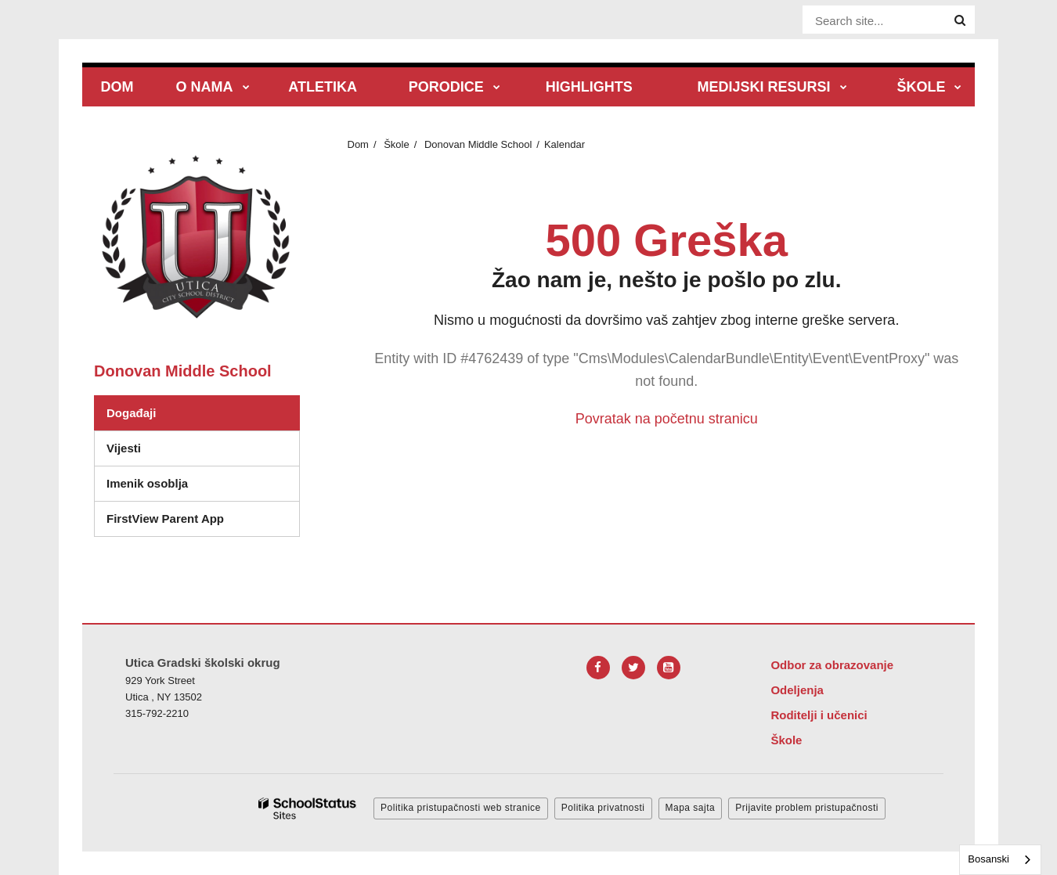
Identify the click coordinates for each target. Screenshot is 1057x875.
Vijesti (123, 448)
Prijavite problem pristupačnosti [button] (806, 807)
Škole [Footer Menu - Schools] (786, 740)
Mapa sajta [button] (691, 807)
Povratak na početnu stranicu (666, 419)
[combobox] (1000, 859)
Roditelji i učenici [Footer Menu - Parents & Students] (818, 715)
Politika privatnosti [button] (603, 807)
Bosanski (988, 859)
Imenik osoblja (147, 483)
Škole (396, 144)
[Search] (960, 20)
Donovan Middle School (478, 144)
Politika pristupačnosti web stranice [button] (461, 807)
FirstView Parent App (165, 518)
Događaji (131, 412)
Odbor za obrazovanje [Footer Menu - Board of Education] (831, 665)
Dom (358, 144)
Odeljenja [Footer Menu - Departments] (797, 690)
